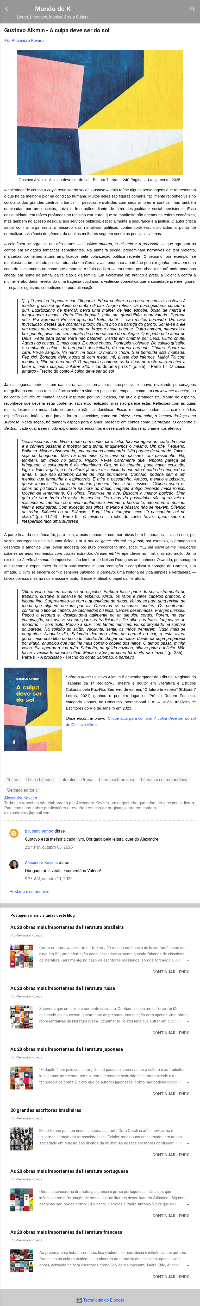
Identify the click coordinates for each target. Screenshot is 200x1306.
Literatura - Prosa (76, 779)
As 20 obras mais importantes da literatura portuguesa (69, 1171)
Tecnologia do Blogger (100, 1300)
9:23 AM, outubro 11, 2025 (49, 878)
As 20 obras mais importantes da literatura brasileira (67, 927)
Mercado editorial (23, 790)
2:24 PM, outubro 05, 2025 (49, 847)
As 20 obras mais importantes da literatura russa (62, 988)
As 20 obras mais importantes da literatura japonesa (66, 1049)
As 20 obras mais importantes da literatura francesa (66, 1232)
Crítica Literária (40, 779)
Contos (13, 779)
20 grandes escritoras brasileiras (45, 1110)
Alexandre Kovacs (41, 862)
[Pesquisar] (193, 9)
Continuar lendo (171, 972)
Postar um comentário (29, 891)
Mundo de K (53, 8)
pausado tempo (39, 831)
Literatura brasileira (116, 779)
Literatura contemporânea (164, 779)
